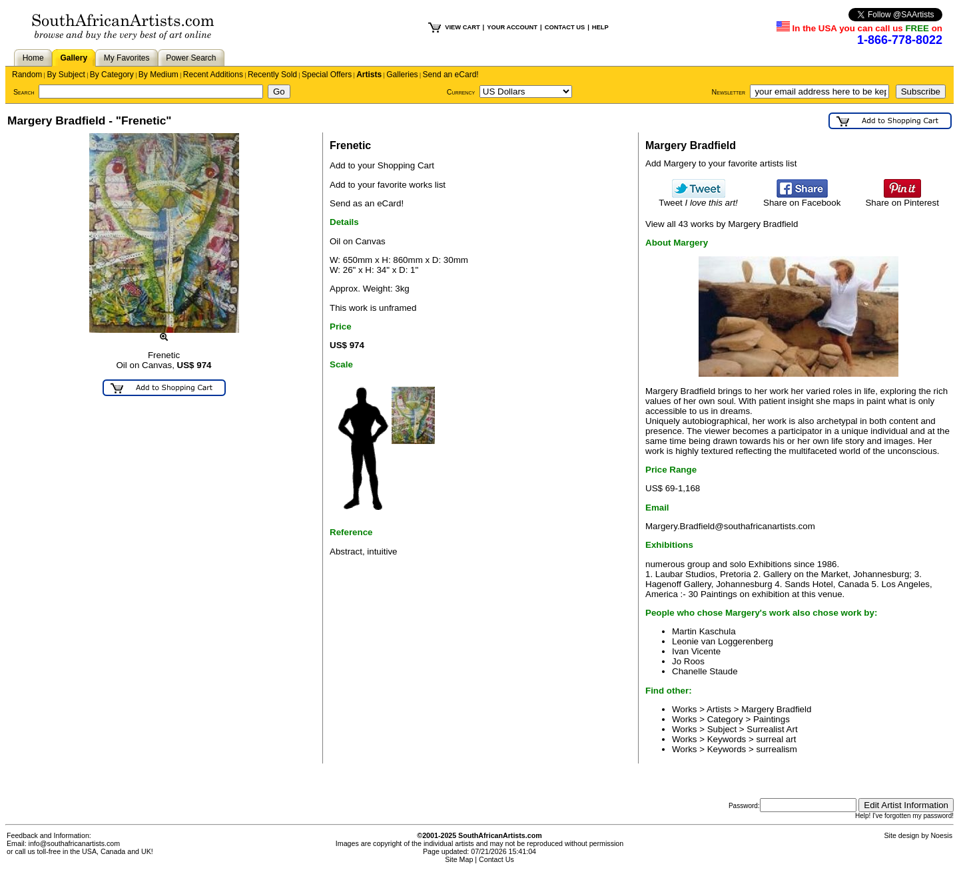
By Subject (66, 74)
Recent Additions (213, 74)
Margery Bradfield (776, 709)
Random (27, 74)
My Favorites (127, 58)
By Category (112, 74)
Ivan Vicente (696, 651)
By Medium (158, 74)
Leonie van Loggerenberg (722, 641)
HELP (600, 27)
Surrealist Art (772, 729)
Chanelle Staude (705, 671)
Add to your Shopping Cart (382, 165)
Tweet (698, 199)
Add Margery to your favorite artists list (721, 163)
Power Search (191, 58)
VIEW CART (462, 27)
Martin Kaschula (704, 631)
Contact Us (496, 859)
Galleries (402, 74)
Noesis (941, 835)
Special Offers (327, 74)
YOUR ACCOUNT (512, 27)
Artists (369, 74)
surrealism (776, 749)
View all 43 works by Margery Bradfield (721, 224)
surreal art (776, 739)
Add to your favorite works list (388, 185)
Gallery (73, 58)
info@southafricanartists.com (75, 843)
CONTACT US (565, 27)
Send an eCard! (451, 74)
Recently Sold (272, 74)
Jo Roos (688, 661)
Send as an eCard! (367, 203)
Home (33, 58)
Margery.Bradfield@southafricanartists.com (730, 526)
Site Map (459, 859)
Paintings (771, 719)
